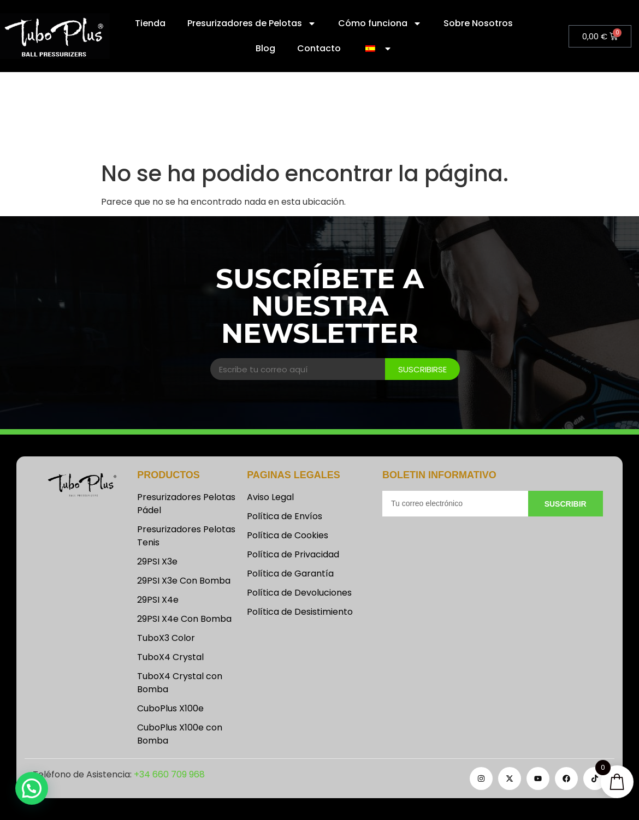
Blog (265, 48)
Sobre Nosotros (478, 23)
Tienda (150, 23)
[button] (31, 788)
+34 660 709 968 (169, 774)
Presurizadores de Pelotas (251, 23)
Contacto (319, 48)
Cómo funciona (380, 23)
